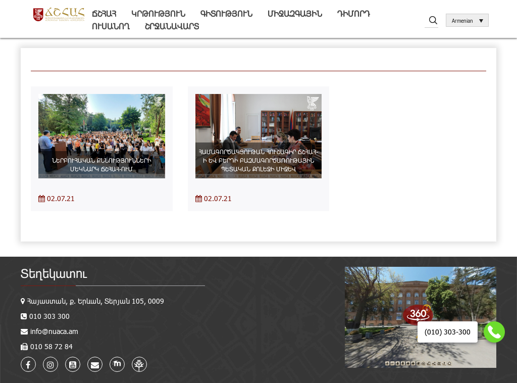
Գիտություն (226, 13)
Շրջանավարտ (172, 26)
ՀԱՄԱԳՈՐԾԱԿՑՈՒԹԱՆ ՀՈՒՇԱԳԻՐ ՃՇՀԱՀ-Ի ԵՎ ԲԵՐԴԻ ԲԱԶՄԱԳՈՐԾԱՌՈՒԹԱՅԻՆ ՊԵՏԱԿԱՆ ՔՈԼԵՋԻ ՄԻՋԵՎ (258, 160)
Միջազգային (295, 13)
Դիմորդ (353, 13)
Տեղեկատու (54, 273)
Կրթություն (158, 13)
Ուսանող (111, 26)
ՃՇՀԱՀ (104, 13)
